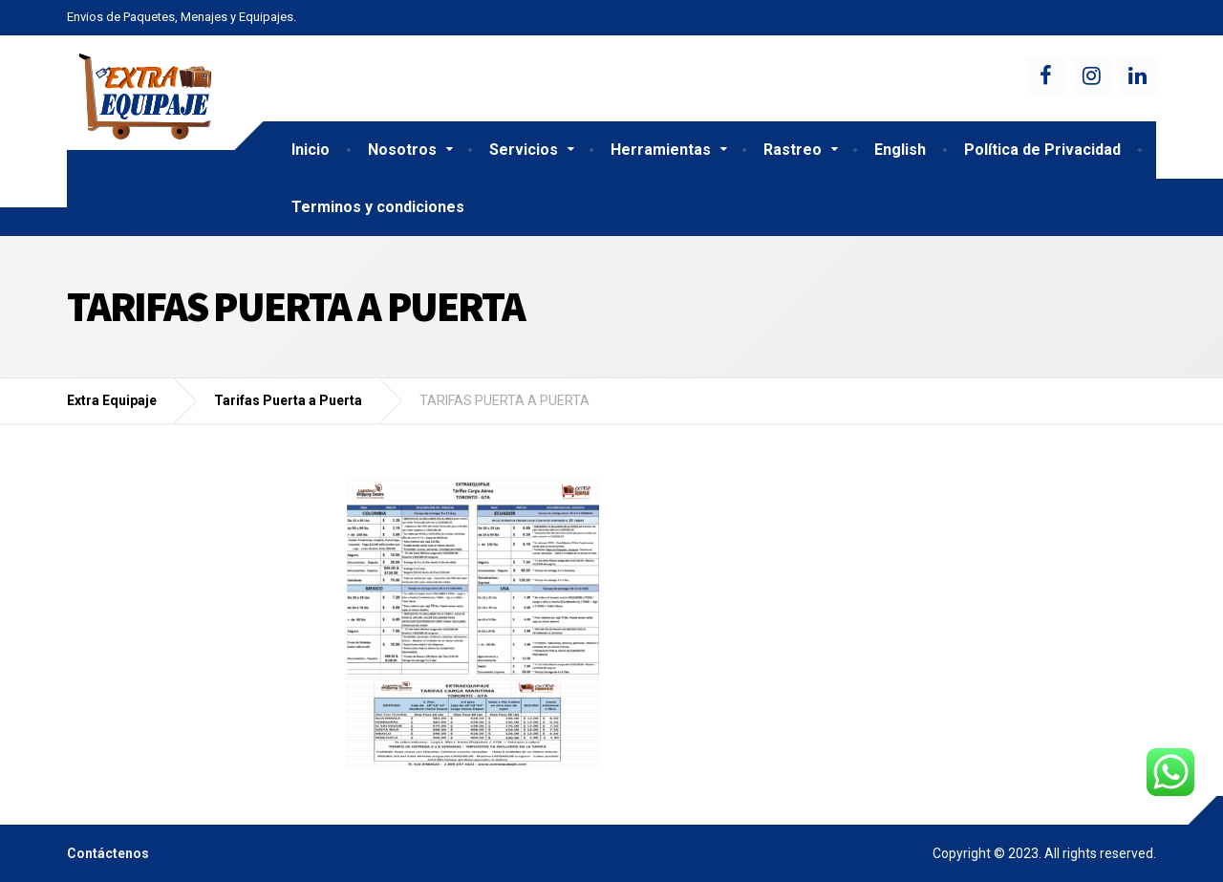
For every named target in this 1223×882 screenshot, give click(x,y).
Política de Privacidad (1042, 149)
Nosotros (402, 149)
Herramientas (661, 149)
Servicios (523, 149)
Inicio (310, 149)
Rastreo (792, 149)
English (900, 149)
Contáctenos (108, 853)
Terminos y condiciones (377, 207)
